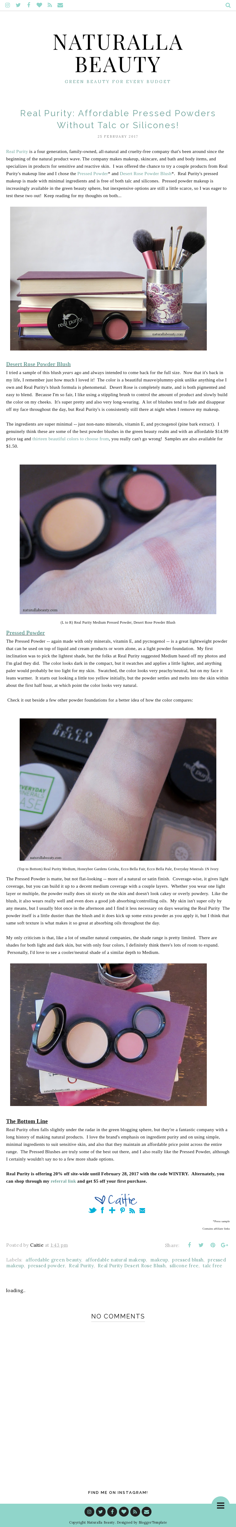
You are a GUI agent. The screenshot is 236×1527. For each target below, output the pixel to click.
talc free (212, 1266)
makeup (159, 1260)
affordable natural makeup (115, 1260)
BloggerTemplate (153, 1522)
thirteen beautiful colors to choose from (70, 438)
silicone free (184, 1266)
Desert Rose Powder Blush (145, 173)
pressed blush (187, 1260)
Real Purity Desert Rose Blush (132, 1266)
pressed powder (46, 1266)
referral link (63, 1181)
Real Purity (17, 151)
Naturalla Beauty (118, 51)
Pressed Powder (92, 173)
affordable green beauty (53, 1260)
